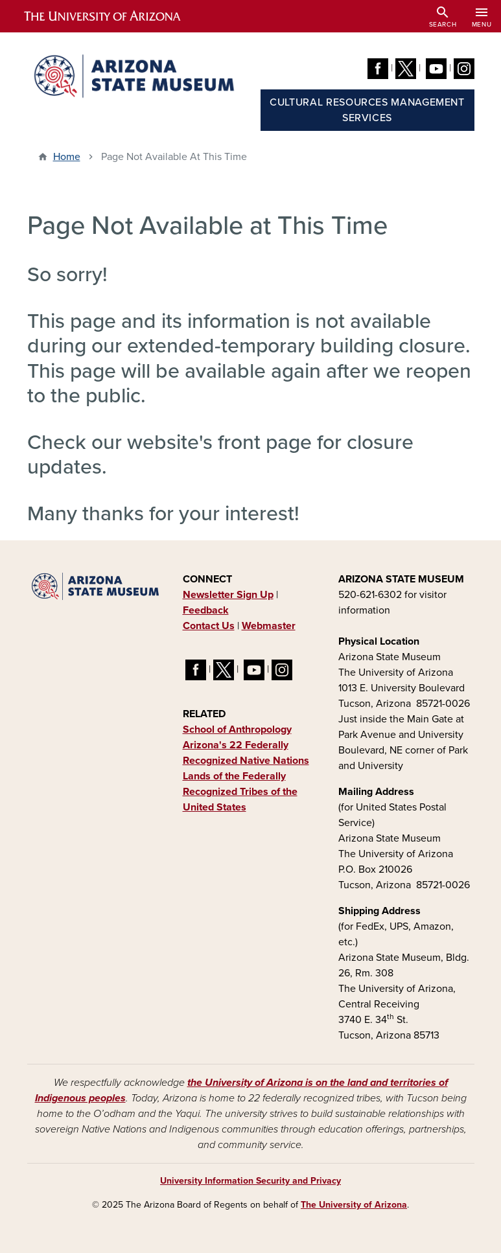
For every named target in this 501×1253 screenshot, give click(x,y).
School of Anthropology (237, 729)
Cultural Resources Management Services (367, 110)
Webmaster (269, 625)
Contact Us (209, 625)
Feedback (206, 610)
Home (66, 156)
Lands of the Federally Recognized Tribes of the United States (240, 792)
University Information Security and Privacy (250, 1180)
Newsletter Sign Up (228, 594)
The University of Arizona (354, 1204)
